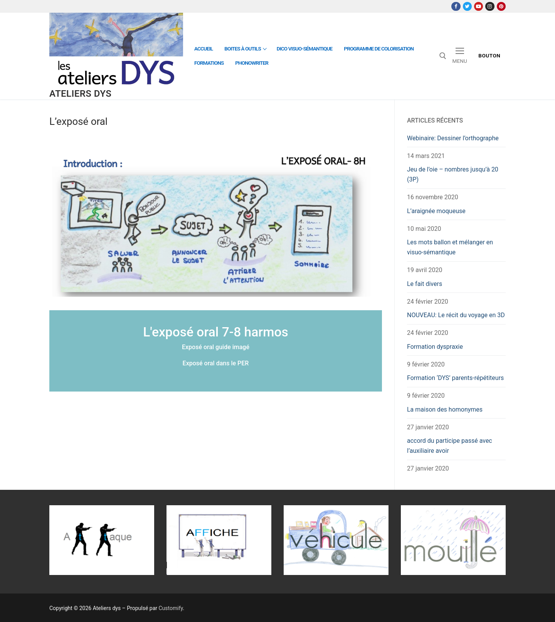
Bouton (489, 55)
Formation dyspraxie (435, 346)
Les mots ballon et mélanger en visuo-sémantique (450, 247)
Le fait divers (424, 283)
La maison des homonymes (445, 409)
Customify (171, 608)
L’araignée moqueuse (436, 211)
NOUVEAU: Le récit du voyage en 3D (456, 315)
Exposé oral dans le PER (216, 363)
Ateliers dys (80, 93)
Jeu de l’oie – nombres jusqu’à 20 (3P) (452, 174)
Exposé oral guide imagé (215, 347)
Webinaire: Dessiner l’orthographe (453, 138)
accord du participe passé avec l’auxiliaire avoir (449, 445)
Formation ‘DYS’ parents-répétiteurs (455, 378)
